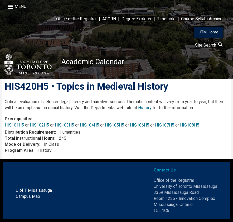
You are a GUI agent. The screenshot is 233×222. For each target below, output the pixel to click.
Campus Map (28, 196)
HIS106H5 (139, 125)
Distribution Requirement (30, 132)
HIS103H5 (64, 125)
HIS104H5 (89, 125)
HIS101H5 (14, 125)
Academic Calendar (92, 61)
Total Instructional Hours (29, 138)
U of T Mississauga (34, 190)
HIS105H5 (114, 125)
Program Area (19, 150)
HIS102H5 (39, 125)
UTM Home (208, 32)
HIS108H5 (189, 125)
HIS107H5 (164, 125)
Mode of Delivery (22, 144)
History (145, 107)
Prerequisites (18, 118)
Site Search (208, 45)
